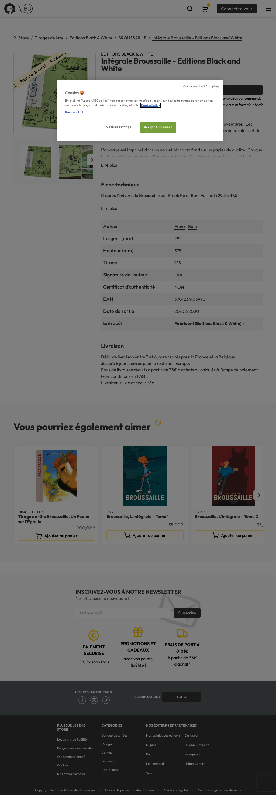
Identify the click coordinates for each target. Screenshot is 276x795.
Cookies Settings (118, 127)
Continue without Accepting (201, 86)
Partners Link (74, 112)
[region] (140, 110)
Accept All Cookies (158, 127)
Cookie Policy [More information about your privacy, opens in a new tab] (150, 105)
